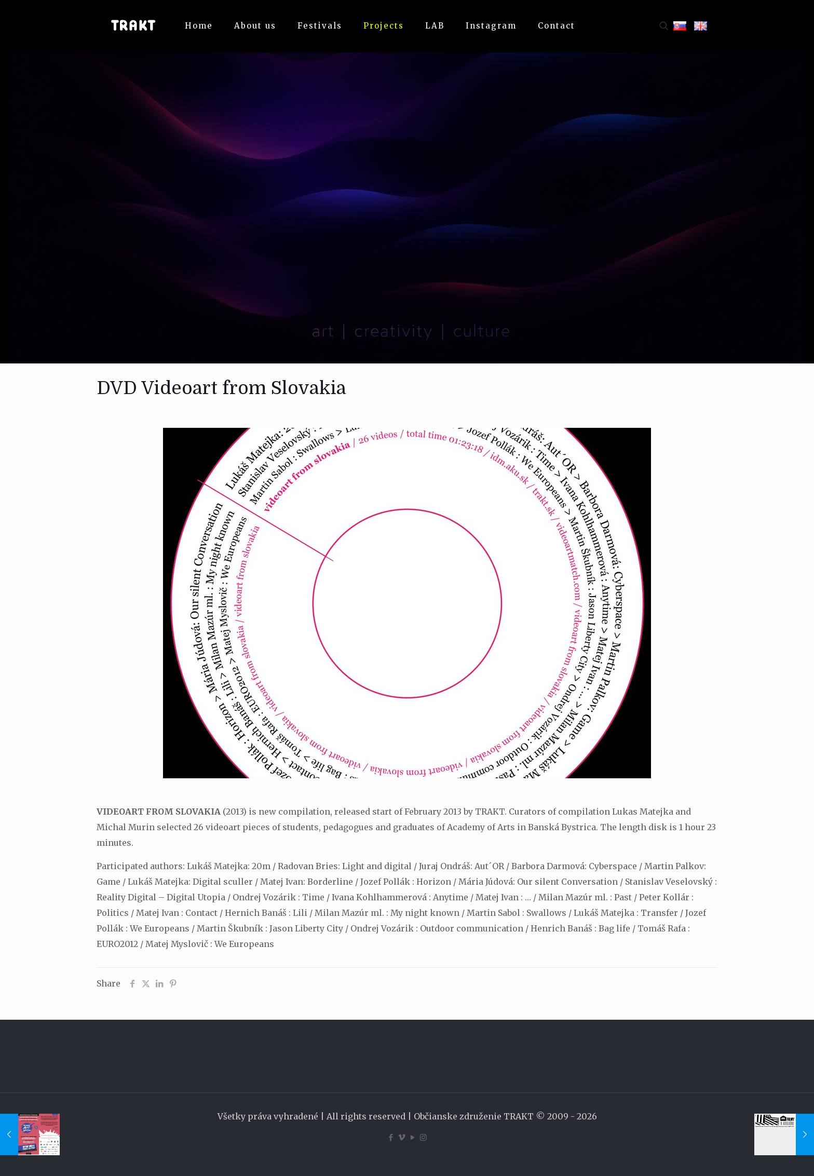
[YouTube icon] (412, 1137)
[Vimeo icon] (401, 1137)
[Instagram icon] (423, 1137)
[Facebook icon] (391, 1137)
